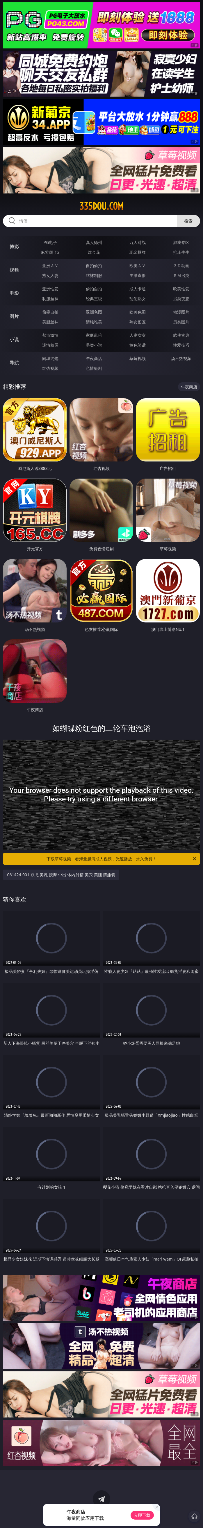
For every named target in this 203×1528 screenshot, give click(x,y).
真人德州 (94, 242)
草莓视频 (137, 358)
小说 (14, 339)
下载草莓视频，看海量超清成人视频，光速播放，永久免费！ (122, 858)
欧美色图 (137, 312)
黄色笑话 (137, 345)
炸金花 (94, 252)
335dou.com (101, 206)
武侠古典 (181, 335)
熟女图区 (137, 322)
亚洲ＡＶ (50, 265)
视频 (14, 270)
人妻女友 (137, 335)
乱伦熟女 (137, 298)
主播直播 (137, 275)
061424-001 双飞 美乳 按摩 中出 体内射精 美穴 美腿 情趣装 (61, 874)
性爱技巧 (181, 345)
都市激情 (50, 335)
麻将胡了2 (50, 252)
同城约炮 (50, 358)
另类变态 (181, 298)
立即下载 (142, 1515)
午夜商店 (94, 358)
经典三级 (94, 298)
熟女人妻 (50, 275)
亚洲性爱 (50, 289)
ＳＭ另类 (181, 275)
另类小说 (94, 345)
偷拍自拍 (94, 289)
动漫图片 (181, 312)
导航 (14, 362)
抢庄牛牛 (181, 252)
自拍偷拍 (94, 265)
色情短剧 (94, 368)
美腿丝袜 (50, 322)
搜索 (188, 221)
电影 (14, 293)
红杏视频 (50, 368)
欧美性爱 (181, 289)
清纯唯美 (94, 322)
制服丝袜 (50, 298)
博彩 (14, 246)
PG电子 (50, 242)
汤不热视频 (181, 358)
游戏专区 (181, 242)
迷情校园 (50, 345)
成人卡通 (137, 289)
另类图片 (181, 322)
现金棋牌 (137, 252)
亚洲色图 (94, 312)
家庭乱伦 (94, 335)
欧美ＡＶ (137, 265)
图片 (14, 316)
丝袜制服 (94, 275)
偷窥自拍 (50, 312)
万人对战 (137, 242)
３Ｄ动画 (181, 265)
